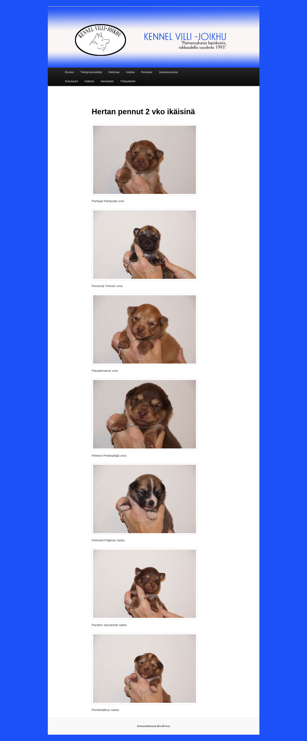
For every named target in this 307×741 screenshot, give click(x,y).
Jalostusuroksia (168, 72)
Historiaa (114, 72)
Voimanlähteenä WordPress (153, 726)
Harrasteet (107, 81)
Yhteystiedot (127, 81)
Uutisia (130, 72)
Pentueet (146, 72)
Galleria (89, 81)
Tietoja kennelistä (91, 72)
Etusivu (69, 72)
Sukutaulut (71, 81)
